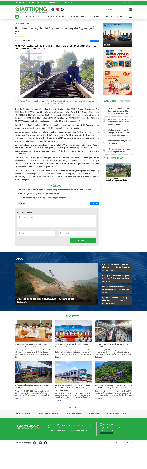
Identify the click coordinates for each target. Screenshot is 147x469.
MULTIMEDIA (94, 16)
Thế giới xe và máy (74, 413)
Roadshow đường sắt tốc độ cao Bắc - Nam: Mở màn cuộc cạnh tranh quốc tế (33, 344)
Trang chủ (18, 23)
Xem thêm (73, 406)
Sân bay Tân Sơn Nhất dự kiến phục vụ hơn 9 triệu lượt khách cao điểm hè (115, 276)
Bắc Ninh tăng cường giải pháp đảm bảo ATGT (119, 141)
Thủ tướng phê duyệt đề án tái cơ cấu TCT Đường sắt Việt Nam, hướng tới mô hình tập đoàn (113, 385)
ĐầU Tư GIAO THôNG (32, 16)
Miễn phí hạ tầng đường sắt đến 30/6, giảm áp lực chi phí (32, 385)
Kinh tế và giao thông (116, 413)
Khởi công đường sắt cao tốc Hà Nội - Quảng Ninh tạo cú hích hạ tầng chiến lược (72, 344)
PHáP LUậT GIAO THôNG (55, 16)
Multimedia (93, 413)
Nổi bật (19, 259)
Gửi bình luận (83, 240)
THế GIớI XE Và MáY (77, 16)
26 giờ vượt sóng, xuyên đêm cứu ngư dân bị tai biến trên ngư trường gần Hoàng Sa (119, 131)
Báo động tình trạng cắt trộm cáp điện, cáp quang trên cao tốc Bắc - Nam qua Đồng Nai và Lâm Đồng (115, 265)
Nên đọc (56, 185)
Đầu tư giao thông (23, 301)
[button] (108, 180)
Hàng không (106, 280)
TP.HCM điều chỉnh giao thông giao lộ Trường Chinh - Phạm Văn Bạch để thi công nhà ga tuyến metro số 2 (72, 386)
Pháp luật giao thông (49, 413)
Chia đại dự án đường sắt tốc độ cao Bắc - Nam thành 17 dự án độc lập (112, 344)
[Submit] (130, 9)
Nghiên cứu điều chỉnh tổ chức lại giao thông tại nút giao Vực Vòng (115, 298)
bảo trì (22, 203)
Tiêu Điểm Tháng (114, 157)
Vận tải (104, 291)
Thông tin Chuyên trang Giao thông (24, 2)
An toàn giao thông (108, 269)
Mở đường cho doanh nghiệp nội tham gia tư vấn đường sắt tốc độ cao (42, 197)
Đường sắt (25, 23)
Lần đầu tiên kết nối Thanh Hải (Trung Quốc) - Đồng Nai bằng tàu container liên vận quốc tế (115, 287)
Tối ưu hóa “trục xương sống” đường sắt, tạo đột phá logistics (38, 193)
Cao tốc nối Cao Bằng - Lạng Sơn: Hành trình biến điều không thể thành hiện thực (119, 110)
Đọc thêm (72, 315)
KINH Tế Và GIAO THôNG (113, 16)
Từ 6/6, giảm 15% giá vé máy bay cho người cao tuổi (119, 149)
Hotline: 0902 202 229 (68, 2)
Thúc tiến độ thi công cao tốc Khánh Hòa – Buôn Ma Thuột (45, 298)
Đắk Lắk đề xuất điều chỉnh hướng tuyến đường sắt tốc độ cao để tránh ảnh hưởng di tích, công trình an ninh (54, 189)
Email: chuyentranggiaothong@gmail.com (48, 2)
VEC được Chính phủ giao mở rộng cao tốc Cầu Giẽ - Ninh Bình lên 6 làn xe (119, 121)
